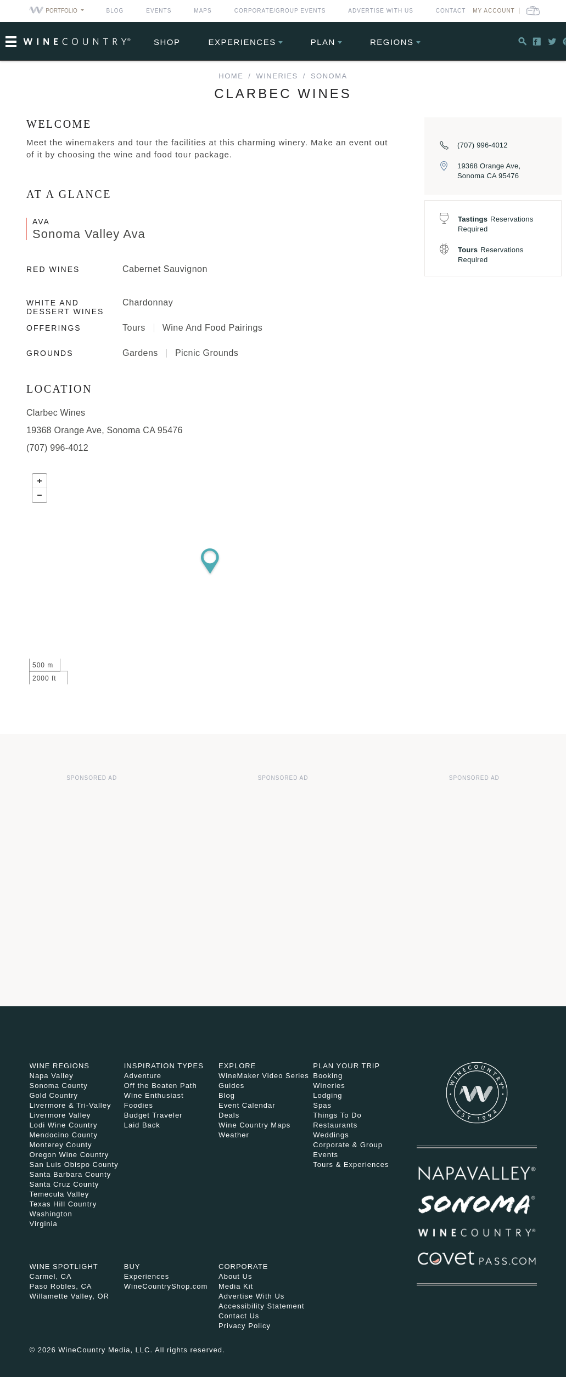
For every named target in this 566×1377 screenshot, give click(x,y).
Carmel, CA (51, 1276)
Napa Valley (52, 1076)
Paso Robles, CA (61, 1286)
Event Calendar (247, 1105)
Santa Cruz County (64, 1184)
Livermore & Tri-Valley (70, 1105)
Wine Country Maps (254, 1125)
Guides (231, 1085)
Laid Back (142, 1125)
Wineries (277, 76)
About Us (235, 1276)
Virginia (44, 1224)
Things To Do (337, 1115)
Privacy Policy (244, 1326)
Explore (237, 1066)
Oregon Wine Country (69, 1155)
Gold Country (54, 1095)
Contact (451, 11)
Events (158, 11)
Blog (115, 11)
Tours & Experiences (351, 1164)
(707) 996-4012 (482, 145)
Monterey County (61, 1145)
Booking (328, 1076)
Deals (228, 1115)
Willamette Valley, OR (70, 1296)
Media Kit (235, 1286)
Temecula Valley (59, 1194)
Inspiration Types (164, 1066)
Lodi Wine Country (64, 1125)
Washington (51, 1214)
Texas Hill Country (63, 1204)
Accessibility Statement (261, 1306)
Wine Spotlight (64, 1266)
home (230, 76)
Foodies (138, 1105)
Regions (392, 42)
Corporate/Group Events (280, 11)
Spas (322, 1105)
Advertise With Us (380, 11)
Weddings (331, 1135)
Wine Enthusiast (154, 1095)
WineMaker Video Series (263, 1076)
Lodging (327, 1095)
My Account (494, 11)
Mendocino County (64, 1135)
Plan (323, 42)
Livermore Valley (60, 1115)
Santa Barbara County (70, 1174)
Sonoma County (59, 1085)
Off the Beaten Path (160, 1085)
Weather (233, 1135)
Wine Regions (60, 1066)
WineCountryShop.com (166, 1286)
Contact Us (238, 1316)
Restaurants (335, 1125)
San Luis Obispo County (74, 1164)
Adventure (142, 1076)
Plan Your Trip (346, 1066)
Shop (167, 42)
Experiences (242, 42)
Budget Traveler (153, 1115)
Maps (202, 11)
